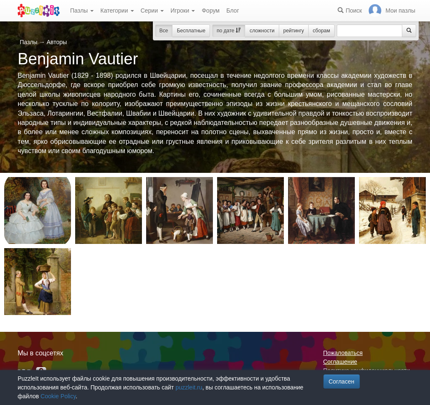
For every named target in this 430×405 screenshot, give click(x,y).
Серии (152, 10)
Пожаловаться (343, 352)
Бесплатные (191, 31)
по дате (229, 31)
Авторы (57, 42)
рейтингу (293, 31)
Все (164, 31)
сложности (261, 31)
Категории (117, 10)
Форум (211, 10)
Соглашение (340, 361)
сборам (321, 31)
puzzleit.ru (189, 387)
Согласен (341, 381)
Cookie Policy (58, 396)
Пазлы (82, 10)
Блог (232, 10)
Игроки (182, 10)
